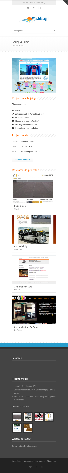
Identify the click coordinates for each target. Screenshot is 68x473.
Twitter (28, 8)
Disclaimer (51, 461)
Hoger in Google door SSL (25, 386)
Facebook (34, 8)
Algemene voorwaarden (34, 461)
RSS (40, 8)
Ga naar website (22, 159)
